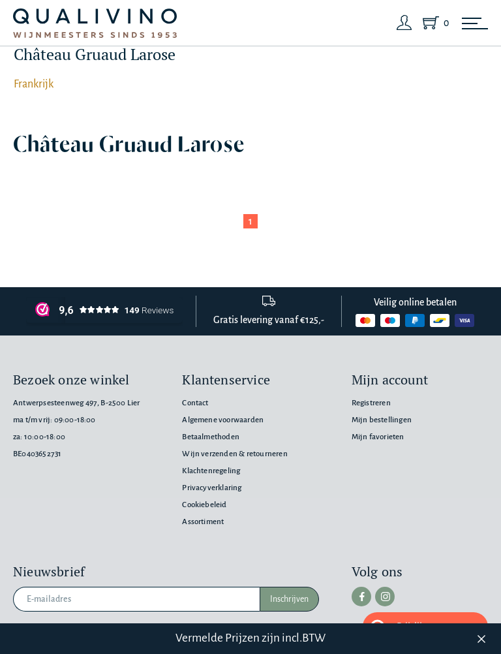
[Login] (404, 23)
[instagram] (385, 596)
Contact (195, 403)
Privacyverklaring (211, 488)
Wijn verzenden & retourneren (234, 454)
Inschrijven (289, 599)
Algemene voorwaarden (223, 420)
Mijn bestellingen (382, 420)
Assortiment (203, 522)
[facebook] (361, 596)
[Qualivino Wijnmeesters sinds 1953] (95, 23)
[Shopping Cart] (433, 23)
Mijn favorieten (378, 437)
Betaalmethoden (210, 437)
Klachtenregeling (211, 471)
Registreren (371, 403)
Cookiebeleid (204, 505)
